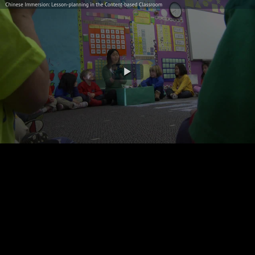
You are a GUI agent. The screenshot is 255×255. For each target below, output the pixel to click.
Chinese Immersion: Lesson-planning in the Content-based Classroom (83, 4)
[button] (127, 72)
